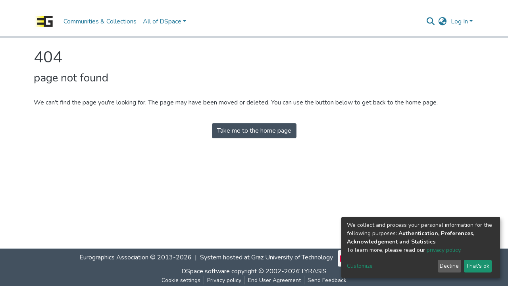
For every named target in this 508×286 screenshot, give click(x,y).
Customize (360, 266)
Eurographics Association (113, 257)
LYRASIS (314, 271)
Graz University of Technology (292, 257)
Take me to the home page (254, 130)
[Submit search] (430, 21)
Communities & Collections (100, 21)
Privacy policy (224, 280)
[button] (442, 21)
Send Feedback (327, 280)
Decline (449, 266)
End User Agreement (274, 280)
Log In (459, 21)
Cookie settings (181, 280)
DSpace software (205, 271)
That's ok (477, 266)
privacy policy (443, 250)
